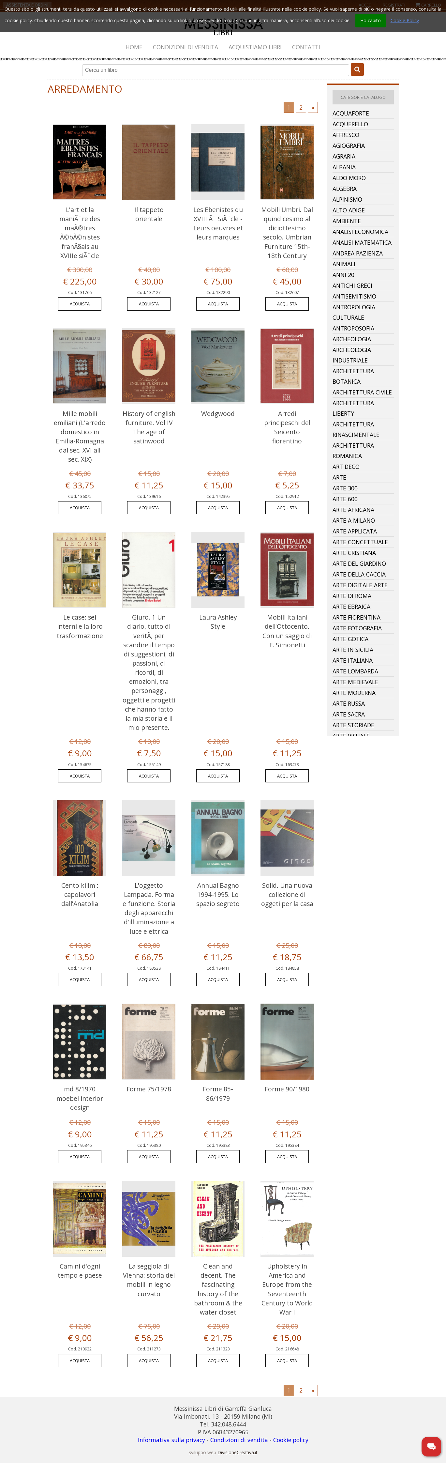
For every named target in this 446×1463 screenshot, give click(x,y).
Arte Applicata (355, 531)
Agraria (344, 156)
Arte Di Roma (352, 596)
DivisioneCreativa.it (237, 1452)
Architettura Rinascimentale (356, 429)
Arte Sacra (349, 714)
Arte (339, 477)
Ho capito (370, 20)
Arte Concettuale (360, 542)
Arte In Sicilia (353, 650)
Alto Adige (349, 210)
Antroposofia (353, 328)
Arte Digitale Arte (360, 585)
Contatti (306, 47)
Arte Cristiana (354, 553)
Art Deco (346, 466)
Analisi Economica (360, 232)
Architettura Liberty (353, 408)
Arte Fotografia (357, 628)
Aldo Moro (349, 178)
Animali (344, 264)
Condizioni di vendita (185, 47)
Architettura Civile (362, 392)
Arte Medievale (355, 682)
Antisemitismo (354, 296)
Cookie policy (290, 1440)
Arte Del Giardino (359, 563)
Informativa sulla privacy (171, 1440)
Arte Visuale (351, 736)
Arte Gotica (350, 639)
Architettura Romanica (353, 450)
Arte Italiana (353, 660)
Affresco (346, 135)
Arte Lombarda (355, 671)
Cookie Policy (405, 20)
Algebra (345, 188)
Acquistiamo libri (255, 47)
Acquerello (350, 124)
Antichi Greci (352, 285)
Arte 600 (345, 499)
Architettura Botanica (353, 376)
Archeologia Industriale (352, 355)
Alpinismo (347, 199)
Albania (344, 167)
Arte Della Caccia (359, 574)
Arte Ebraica (351, 606)
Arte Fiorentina (356, 617)
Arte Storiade (353, 725)
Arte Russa (349, 703)
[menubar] (223, 47)
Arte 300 (345, 488)
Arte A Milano (354, 520)
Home (134, 47)
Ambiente (347, 221)
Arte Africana (353, 510)
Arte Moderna (354, 693)
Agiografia (349, 145)
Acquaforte (351, 113)
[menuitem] (134, 47)
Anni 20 (343, 275)
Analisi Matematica (362, 242)
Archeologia (352, 339)
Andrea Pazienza (358, 253)
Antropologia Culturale (354, 312)
